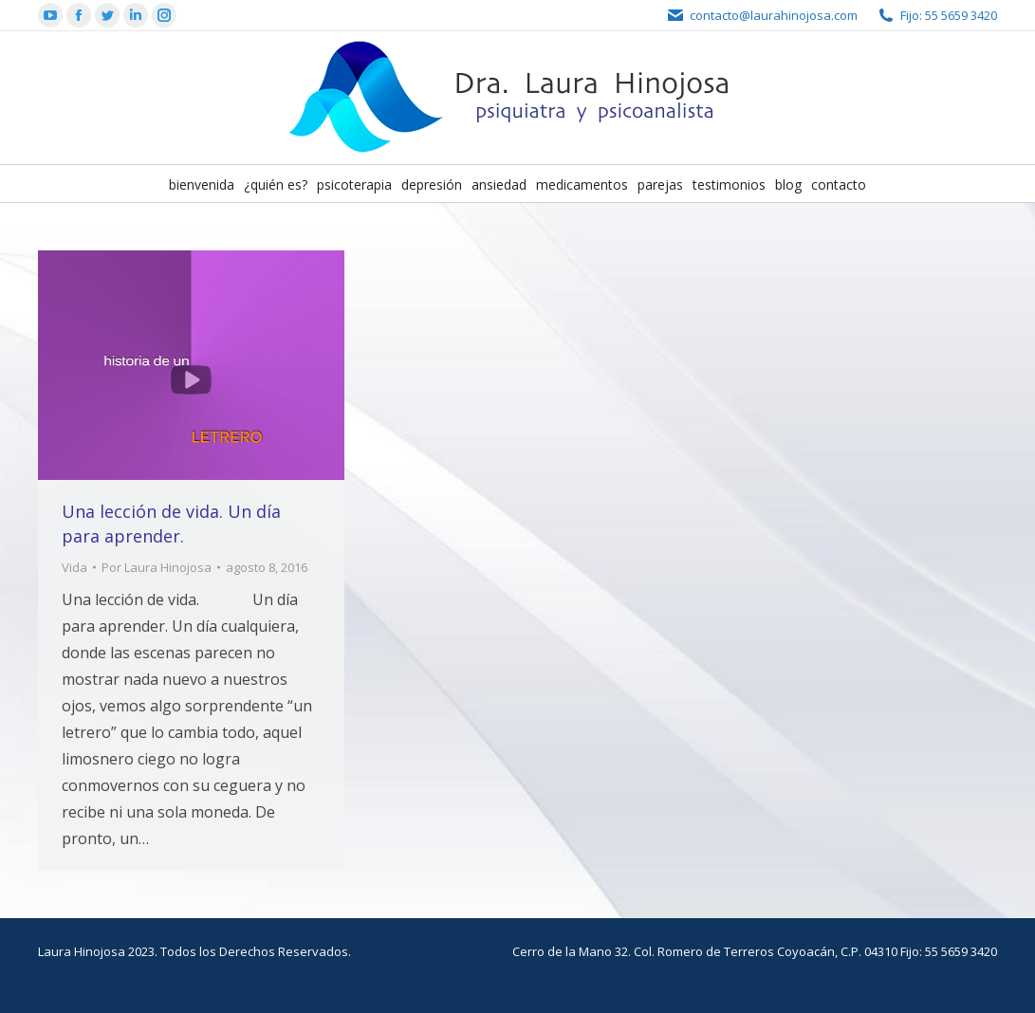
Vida (74, 567)
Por (157, 567)
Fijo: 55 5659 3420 (948, 15)
